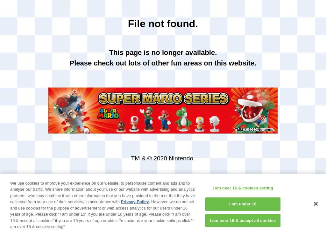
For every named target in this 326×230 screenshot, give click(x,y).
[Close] (316, 206)
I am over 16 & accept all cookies (243, 222)
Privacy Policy (135, 204)
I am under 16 (243, 206)
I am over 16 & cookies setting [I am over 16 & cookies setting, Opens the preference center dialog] (243, 190)
